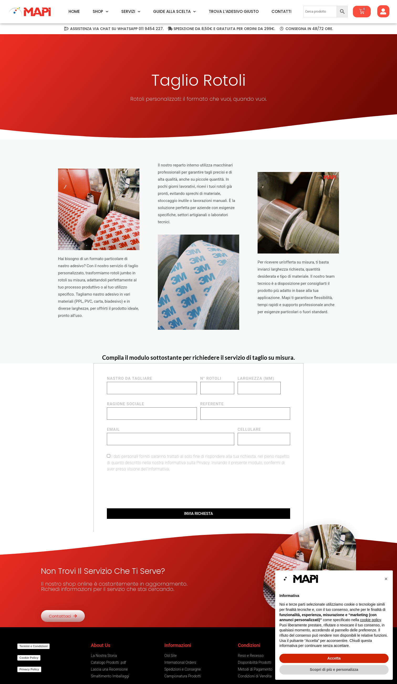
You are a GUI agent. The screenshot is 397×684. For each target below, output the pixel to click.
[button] (386, 579)
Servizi (130, 11)
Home (74, 11)
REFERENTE (212, 404)
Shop (100, 11)
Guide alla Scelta (174, 11)
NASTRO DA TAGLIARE (129, 379)
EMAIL (113, 430)
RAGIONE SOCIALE (125, 404)
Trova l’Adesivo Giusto (234, 11)
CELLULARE (249, 430)
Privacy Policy (29, 669)
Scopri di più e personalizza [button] (334, 669)
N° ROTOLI (210, 379)
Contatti (281, 11)
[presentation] (147, 490)
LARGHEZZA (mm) (256, 379)
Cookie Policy (28, 657)
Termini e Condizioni (33, 646)
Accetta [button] (334, 658)
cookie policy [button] (370, 620)
